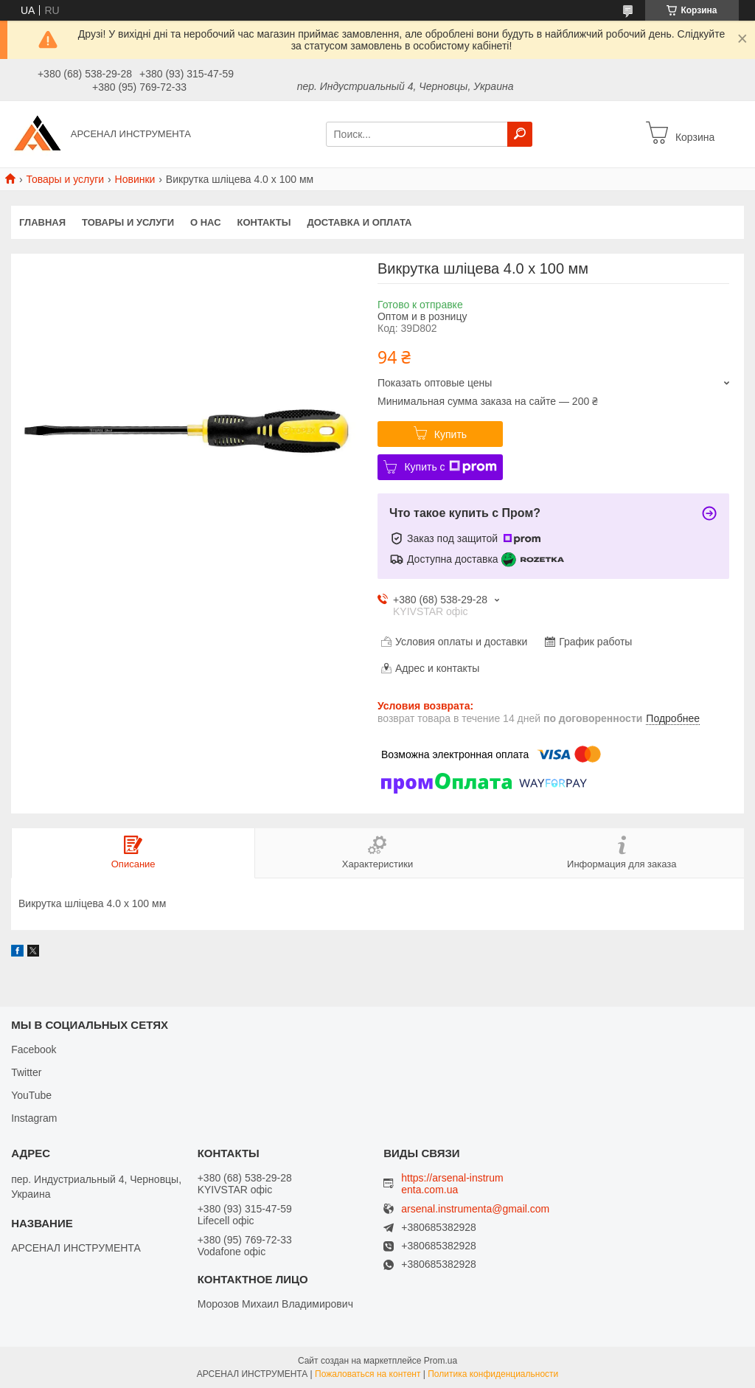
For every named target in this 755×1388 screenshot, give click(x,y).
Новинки (135, 179)
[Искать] (519, 134)
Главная (42, 222)
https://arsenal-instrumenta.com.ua (452, 1184)
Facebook (33, 1049)
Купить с (450, 466)
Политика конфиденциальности (493, 1374)
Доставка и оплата (359, 222)
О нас (205, 222)
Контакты (264, 222)
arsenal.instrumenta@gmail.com (475, 1209)
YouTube (31, 1095)
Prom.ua (440, 1361)
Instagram (34, 1118)
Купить (450, 434)
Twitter (26, 1072)
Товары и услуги (65, 179)
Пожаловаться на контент (367, 1374)
